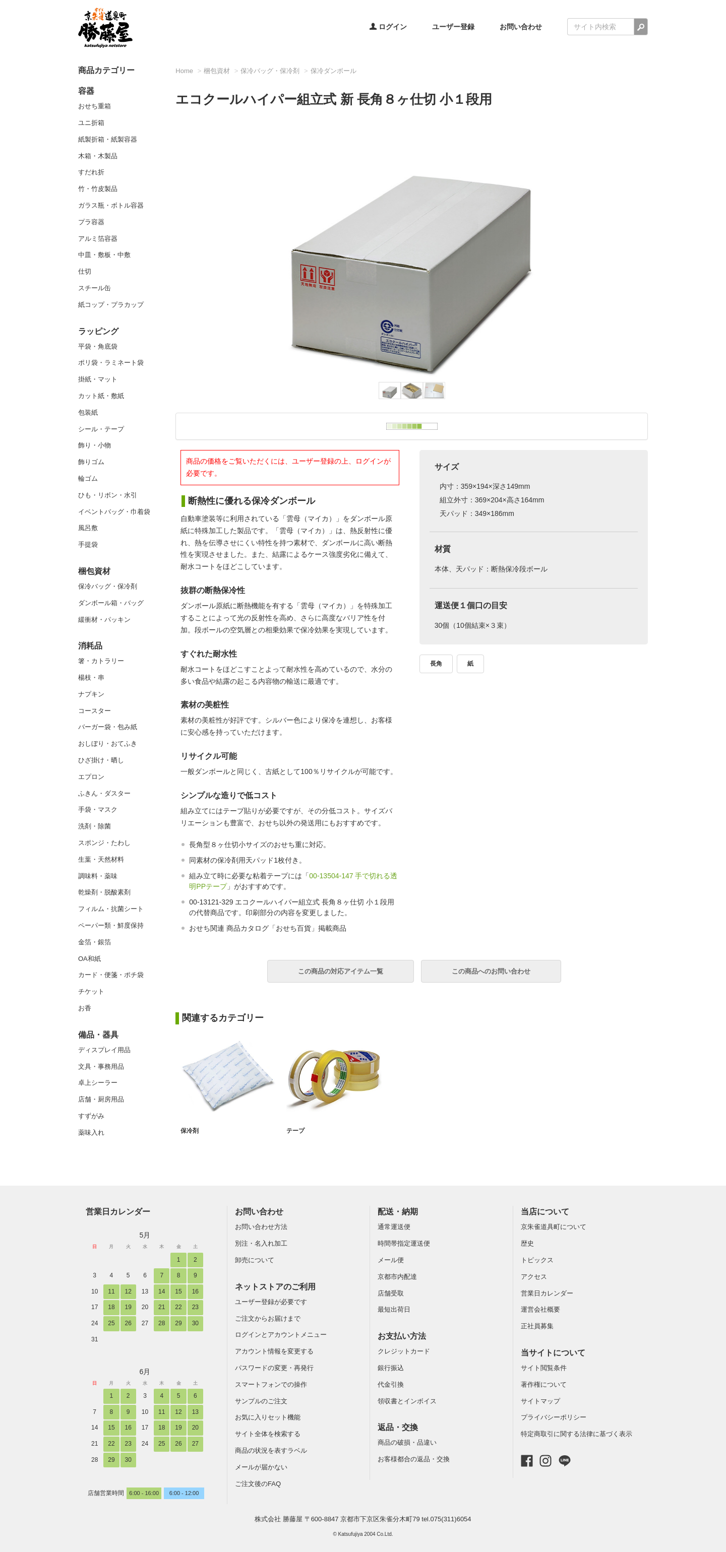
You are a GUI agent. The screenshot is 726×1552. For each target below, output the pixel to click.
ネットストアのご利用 (275, 1286)
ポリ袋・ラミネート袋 (111, 362)
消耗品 (90, 645)
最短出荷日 (394, 1309)
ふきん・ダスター (104, 793)
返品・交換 (398, 1427)
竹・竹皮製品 (97, 188)
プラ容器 (91, 222)
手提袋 (88, 544)
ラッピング (98, 331)
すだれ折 (91, 172)
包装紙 (88, 412)
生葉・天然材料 (101, 859)
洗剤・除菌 (94, 826)
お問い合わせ (521, 27)
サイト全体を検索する (267, 1434)
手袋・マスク (97, 809)
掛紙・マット (97, 379)
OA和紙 (89, 958)
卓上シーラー (97, 1082)
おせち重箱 (94, 106)
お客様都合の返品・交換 (414, 1459)
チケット (91, 991)
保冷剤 (190, 1131)
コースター (94, 711)
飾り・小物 (94, 445)
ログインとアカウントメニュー (281, 1334)
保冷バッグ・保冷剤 (107, 586)
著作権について (544, 1384)
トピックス (537, 1260)
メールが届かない (261, 1467)
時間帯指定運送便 (404, 1243)
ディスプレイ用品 (104, 1050)
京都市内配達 (397, 1276)
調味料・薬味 (97, 876)
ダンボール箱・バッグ (111, 603)
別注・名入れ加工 (261, 1243)
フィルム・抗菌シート (111, 909)
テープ (296, 1131)
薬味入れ (91, 1132)
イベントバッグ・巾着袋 (114, 511)
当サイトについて (553, 1352)
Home (184, 71)
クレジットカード (404, 1351)
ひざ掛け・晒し (101, 760)
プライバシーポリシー (553, 1417)
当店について (545, 1211)
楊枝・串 (91, 677)
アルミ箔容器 (97, 238)
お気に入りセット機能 (267, 1417)
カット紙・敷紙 (101, 396)
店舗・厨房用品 (101, 1099)
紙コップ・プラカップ (111, 304)
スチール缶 (94, 288)
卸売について (254, 1260)
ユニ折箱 (91, 122)
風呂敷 (88, 528)
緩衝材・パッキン (104, 619)
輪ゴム (88, 478)
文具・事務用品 (101, 1066)
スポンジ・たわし (104, 843)
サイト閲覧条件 (544, 1368)
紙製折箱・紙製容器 (107, 139)
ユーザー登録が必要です (271, 1302)
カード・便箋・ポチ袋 (111, 975)
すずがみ (91, 1116)
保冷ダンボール (333, 71)
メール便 (391, 1260)
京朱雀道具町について (553, 1227)
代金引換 (391, 1384)
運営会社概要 (540, 1309)
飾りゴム (91, 462)
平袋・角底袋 (97, 346)
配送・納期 (398, 1211)
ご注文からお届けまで (267, 1318)
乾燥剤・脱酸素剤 (104, 892)
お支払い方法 (402, 1336)
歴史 (527, 1243)
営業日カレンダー (118, 1211)
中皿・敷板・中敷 (104, 254)
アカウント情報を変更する (274, 1351)
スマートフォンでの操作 (271, 1384)
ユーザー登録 (453, 27)
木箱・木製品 (97, 156)
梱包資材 (94, 571)
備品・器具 (98, 1034)
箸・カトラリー (101, 661)
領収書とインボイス (407, 1401)
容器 (86, 91)
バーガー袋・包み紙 (107, 727)
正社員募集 (537, 1326)
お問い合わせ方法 (261, 1227)
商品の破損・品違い (407, 1442)
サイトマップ (540, 1401)
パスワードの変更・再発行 (274, 1368)
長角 (436, 663)
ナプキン (91, 694)
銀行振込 (391, 1368)
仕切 (84, 271)
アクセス (534, 1276)
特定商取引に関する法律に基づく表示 (576, 1434)
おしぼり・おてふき (107, 743)
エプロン (91, 777)
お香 (84, 1008)
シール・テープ (101, 429)
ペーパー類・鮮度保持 (111, 925)
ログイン (388, 27)
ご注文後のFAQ (258, 1484)
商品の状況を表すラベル (271, 1450)
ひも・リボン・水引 (107, 495)
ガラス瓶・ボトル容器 (111, 205)
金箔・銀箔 (94, 942)
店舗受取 (391, 1293)
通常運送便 (394, 1227)
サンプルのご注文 (261, 1401)
